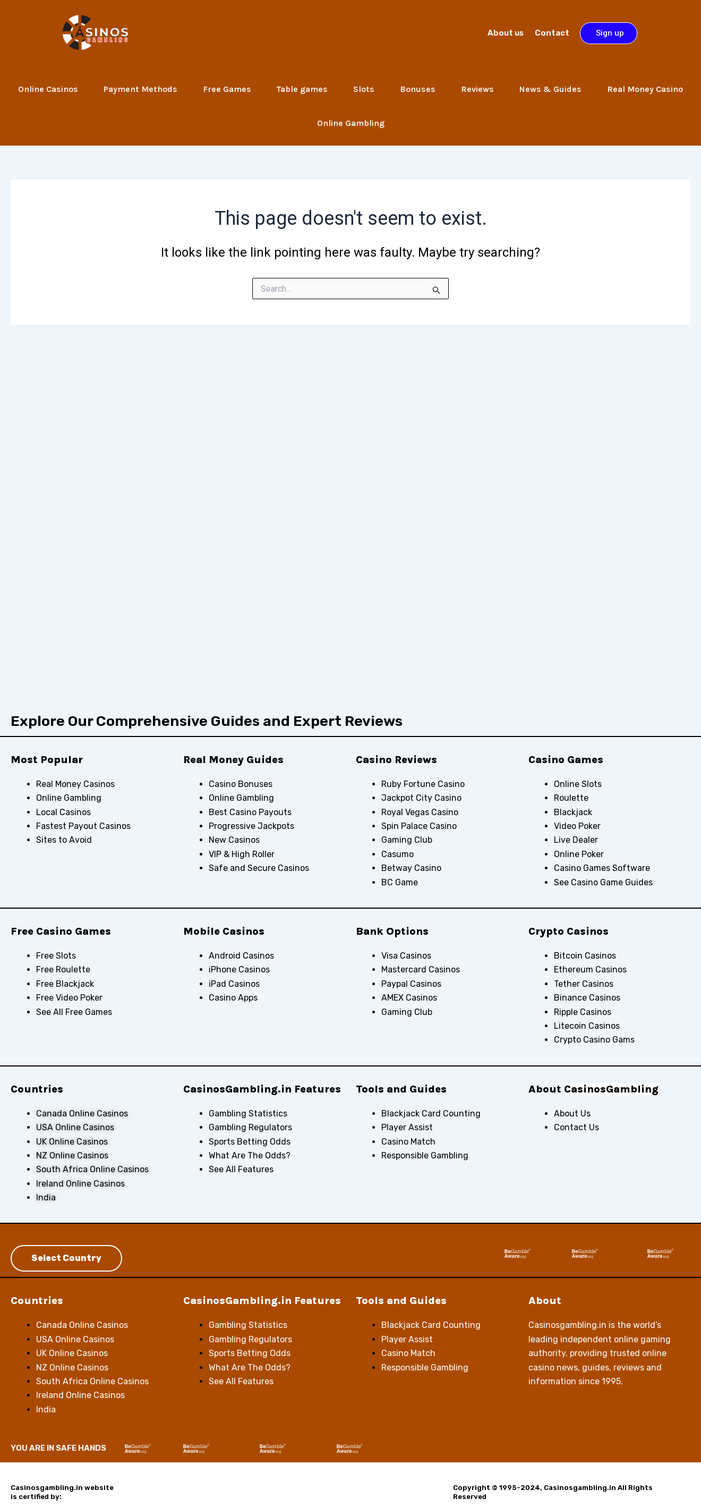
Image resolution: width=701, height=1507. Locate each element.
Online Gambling (350, 123)
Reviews (477, 89)
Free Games (227, 89)
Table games (302, 89)
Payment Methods (140, 89)
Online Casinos (48, 89)
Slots (363, 89)
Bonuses (417, 89)
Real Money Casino (645, 89)
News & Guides (550, 89)
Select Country (66, 1258)
